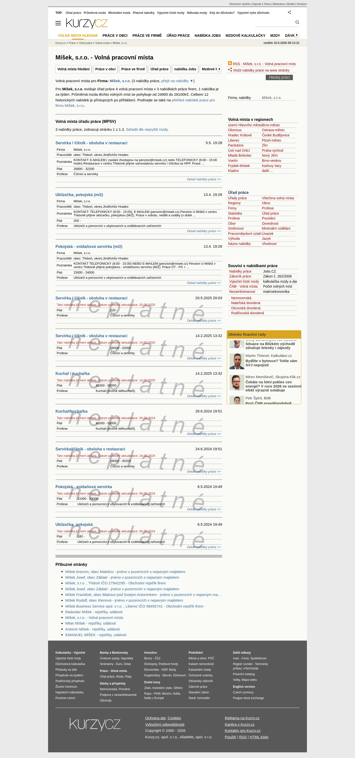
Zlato (147, 688)
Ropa (147, 693)
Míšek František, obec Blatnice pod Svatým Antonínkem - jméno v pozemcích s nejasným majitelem (143, 594)
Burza (148, 658)
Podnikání (196, 652)
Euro (119, 664)
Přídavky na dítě (66, 669)
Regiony (234, 203)
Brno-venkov (271, 161)
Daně (192, 698)
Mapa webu (249, 680)
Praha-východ (272, 150)
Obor (232, 223)
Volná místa (102, 42)
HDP (164, 669)
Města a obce (197, 658)
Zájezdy (257, 3)
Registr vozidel (242, 664)
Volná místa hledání (73, 69)
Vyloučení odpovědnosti (164, 724)
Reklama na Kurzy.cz (242, 718)
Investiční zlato (162, 688)
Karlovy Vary (271, 166)
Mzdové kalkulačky (246, 35)
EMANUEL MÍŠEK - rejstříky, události (95, 635)
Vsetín (233, 161)
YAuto (267, 3)
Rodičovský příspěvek (69, 681)
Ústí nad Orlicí (239, 150)
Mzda (119, 676)
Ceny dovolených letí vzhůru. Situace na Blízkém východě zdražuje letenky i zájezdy (271, 352)
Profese (268, 208)
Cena (245, 658)
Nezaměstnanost (242, 292)
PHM (157, 693)
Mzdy (275, 35)
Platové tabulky (144, 13)
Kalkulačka (63, 652)
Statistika (235, 213)
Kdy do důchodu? (222, 13)
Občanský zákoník (201, 681)
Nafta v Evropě (154, 698)
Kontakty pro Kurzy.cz (243, 730)
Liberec (233, 140)
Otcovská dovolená (245, 308)
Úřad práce (160, 69)
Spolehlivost (258, 658)
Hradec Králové (240, 135)
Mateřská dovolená (244, 303)
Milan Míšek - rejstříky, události (90, 623)
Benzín (166, 693)
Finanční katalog (244, 674)
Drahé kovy (152, 682)
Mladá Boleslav (239, 155)
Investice (150, 652)
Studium (302, 3)
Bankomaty (120, 652)
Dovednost (270, 223)
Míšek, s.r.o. (120, 81)
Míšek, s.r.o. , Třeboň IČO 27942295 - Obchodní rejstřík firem (115, 583)
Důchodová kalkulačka (70, 664)
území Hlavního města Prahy (250, 125)
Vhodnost (269, 244)
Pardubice (236, 145)
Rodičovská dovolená (246, 313)
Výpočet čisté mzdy (244, 281)
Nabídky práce (240, 271)
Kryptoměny (152, 675)
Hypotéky (127, 658)
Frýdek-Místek (239, 166)
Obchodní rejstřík (239, 3)
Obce (266, 203)
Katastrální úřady (200, 669)
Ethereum (179, 675)
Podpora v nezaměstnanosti (118, 695)
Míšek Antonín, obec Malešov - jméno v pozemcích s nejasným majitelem (125, 572)
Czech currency (243, 692)
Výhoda (234, 238)
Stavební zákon (199, 692)
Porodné (124, 689)
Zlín (264, 145)
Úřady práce (237, 198)
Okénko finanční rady (247, 334)
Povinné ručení (65, 698)
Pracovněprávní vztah (244, 234)
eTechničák (251, 668)
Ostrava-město (273, 130)
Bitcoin (167, 675)
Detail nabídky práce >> (204, 179)
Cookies (174, 718)
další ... (267, 171)
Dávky (291, 35)
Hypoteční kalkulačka (69, 692)
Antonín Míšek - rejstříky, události (92, 629)
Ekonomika (151, 669)
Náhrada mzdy (197, 13)
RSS (243, 737)
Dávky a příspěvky (113, 683)
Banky (104, 652)
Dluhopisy (150, 664)
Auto (236, 658)
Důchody (105, 700)
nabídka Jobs (185, 69)
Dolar (127, 664)
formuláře (203, 698)
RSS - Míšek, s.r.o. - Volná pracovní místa (262, 64)
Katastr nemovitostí (201, 664)
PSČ (211, 658)
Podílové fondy (168, 664)
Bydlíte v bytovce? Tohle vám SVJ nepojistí (271, 372)
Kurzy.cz (60, 42)
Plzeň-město (271, 140)
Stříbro (178, 688)
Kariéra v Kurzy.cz (240, 724)
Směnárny (106, 664)
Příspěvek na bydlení (69, 675)
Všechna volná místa (278, 198)
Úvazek (267, 234)
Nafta (176, 693)
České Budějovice (275, 135)
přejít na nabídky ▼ (177, 81)
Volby (236, 680)
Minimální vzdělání (276, 228)
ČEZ (157, 658)
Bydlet (291, 3)
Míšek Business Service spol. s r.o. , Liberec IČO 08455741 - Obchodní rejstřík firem (134, 606)
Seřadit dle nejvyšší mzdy (147, 129)
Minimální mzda (119, 13)
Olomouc (235, 130)
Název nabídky (239, 244)
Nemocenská (240, 298)
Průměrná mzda (95, 13)
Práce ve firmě (133, 69)
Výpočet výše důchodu (253, 13)
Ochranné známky (201, 675)
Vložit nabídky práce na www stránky (258, 70)
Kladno (233, 171)
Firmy (232, 208)
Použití (230, 737)
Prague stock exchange (248, 698)
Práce (72, 42)
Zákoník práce (240, 276)
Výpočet (79, 652)
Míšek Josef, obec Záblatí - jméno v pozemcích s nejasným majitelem (122, 577)
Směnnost (236, 228)
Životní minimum (66, 686)
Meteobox (279, 3)
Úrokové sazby (109, 658)
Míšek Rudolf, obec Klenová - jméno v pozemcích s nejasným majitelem (124, 600)
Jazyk (266, 238)
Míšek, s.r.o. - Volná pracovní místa (94, 617)
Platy (128, 676)
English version (244, 686)
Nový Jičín (270, 155)
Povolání (268, 218)
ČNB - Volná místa (243, 286)
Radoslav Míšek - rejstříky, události (93, 612)
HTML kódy (259, 737)
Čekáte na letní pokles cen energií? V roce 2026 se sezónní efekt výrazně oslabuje (274, 395)
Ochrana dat (155, 718)
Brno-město (271, 125)
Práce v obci (105, 69)
